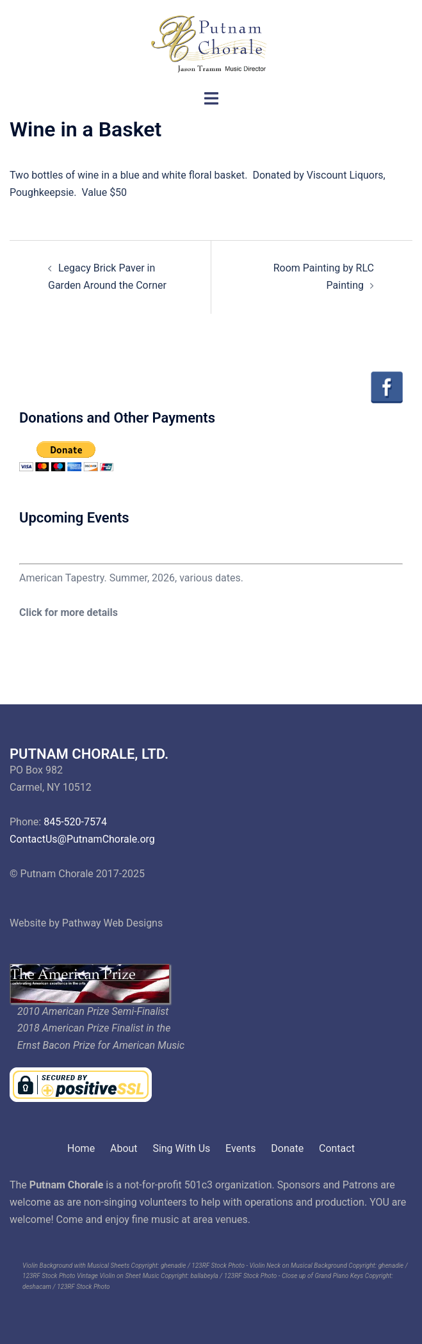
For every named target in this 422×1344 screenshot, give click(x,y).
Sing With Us (181, 1148)
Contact (337, 1148)
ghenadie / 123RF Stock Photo (203, 1265)
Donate (287, 1148)
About (124, 1148)
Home (81, 1148)
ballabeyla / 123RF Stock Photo (233, 1275)
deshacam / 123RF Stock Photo (66, 1286)
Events (240, 1148)
